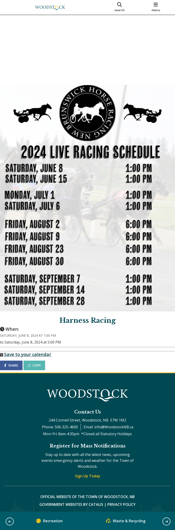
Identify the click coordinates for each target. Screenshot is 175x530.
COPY (39, 358)
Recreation (49, 521)
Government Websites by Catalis (71, 501)
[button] (10, 521)
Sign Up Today (87, 473)
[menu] (156, 7)
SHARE (16, 358)
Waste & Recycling (125, 521)
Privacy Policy (121, 501)
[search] (119, 7)
